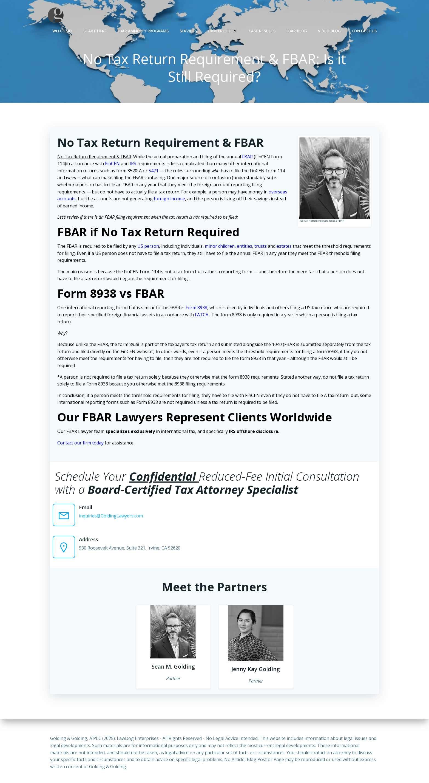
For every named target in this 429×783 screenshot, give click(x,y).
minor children (220, 247)
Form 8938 (197, 308)
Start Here (95, 30)
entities (245, 247)
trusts (261, 247)
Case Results (262, 30)
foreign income (170, 200)
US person (149, 247)
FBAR (248, 157)
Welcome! (62, 30)
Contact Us (364, 30)
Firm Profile (223, 30)
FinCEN (113, 165)
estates (284, 247)
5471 (154, 171)
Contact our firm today (81, 444)
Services (188, 30)
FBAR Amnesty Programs (143, 30)
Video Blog (329, 30)
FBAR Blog (296, 30)
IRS (133, 165)
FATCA (202, 315)
